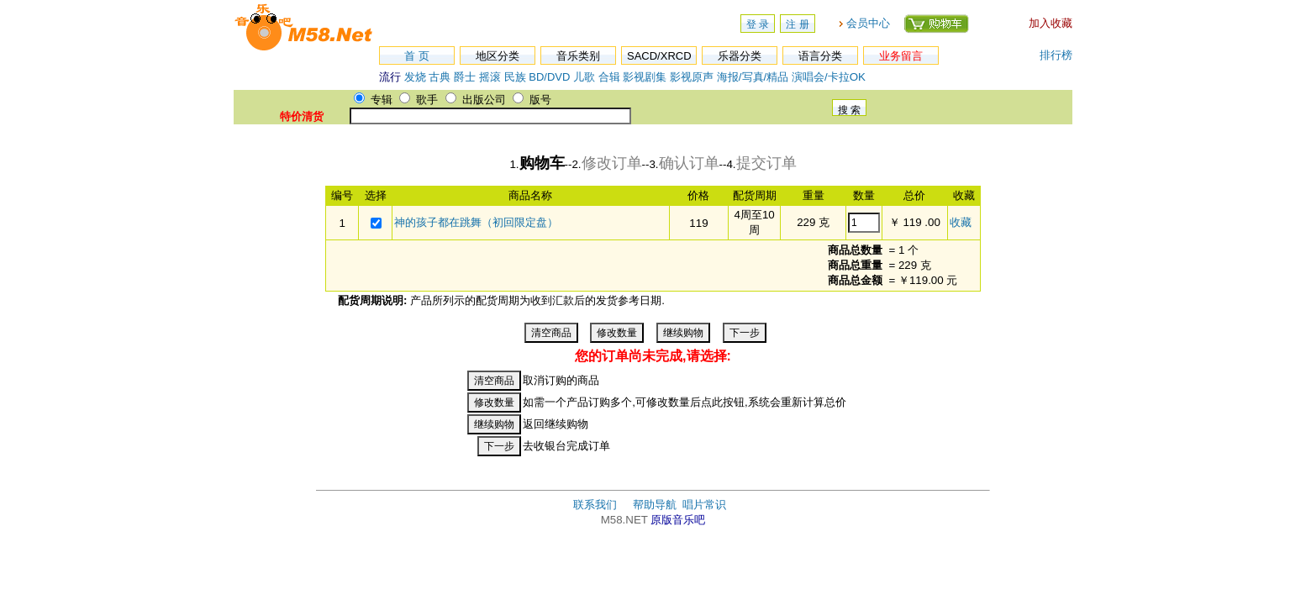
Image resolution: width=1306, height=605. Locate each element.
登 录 (757, 24)
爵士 (465, 77)
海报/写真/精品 (752, 77)
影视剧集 (644, 77)
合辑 (609, 77)
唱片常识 (704, 504)
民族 (515, 77)
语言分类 (820, 56)
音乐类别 (578, 56)
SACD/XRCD (659, 56)
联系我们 (595, 504)
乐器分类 (739, 56)
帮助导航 (655, 504)
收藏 (961, 222)
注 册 (797, 24)
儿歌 (584, 77)
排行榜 (1056, 55)
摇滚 (491, 77)
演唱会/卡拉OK (829, 77)
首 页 (416, 56)
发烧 (415, 77)
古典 (439, 77)
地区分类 (497, 56)
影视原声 (692, 77)
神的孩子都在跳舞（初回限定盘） (476, 222)
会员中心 (868, 23)
